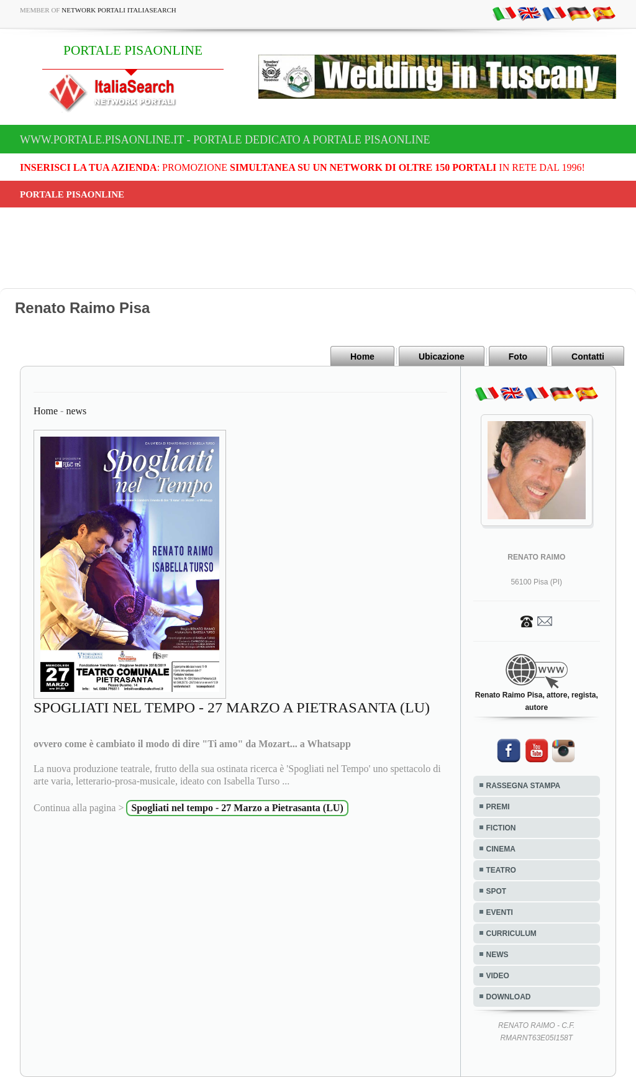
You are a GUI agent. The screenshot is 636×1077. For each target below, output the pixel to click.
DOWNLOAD (508, 997)
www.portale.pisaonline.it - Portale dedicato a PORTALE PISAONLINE (225, 140)
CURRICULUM (511, 933)
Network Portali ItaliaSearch (118, 10)
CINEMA (501, 849)
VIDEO (497, 975)
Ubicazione (442, 356)
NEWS (497, 954)
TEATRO (501, 870)
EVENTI (499, 912)
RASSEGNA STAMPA (523, 785)
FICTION (501, 828)
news (76, 411)
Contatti (587, 356)
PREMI (498, 806)
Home (362, 356)
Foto (518, 356)
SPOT (496, 891)
